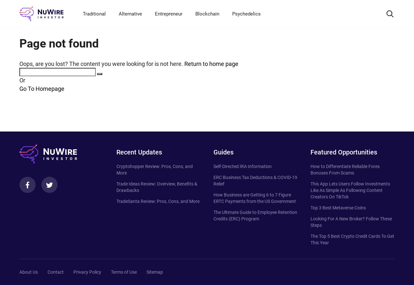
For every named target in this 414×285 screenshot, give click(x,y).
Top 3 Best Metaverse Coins (338, 207)
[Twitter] (49, 185)
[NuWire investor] (41, 14)
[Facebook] (27, 185)
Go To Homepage (41, 88)
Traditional (94, 14)
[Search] (390, 14)
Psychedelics (246, 14)
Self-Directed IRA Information (242, 166)
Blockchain (207, 14)
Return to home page (211, 63)
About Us (28, 272)
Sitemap (155, 272)
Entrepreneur (168, 14)
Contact (56, 272)
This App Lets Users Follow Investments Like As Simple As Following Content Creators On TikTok (350, 190)
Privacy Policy (87, 272)
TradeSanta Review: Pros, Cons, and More (158, 201)
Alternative (130, 14)
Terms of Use (124, 272)
